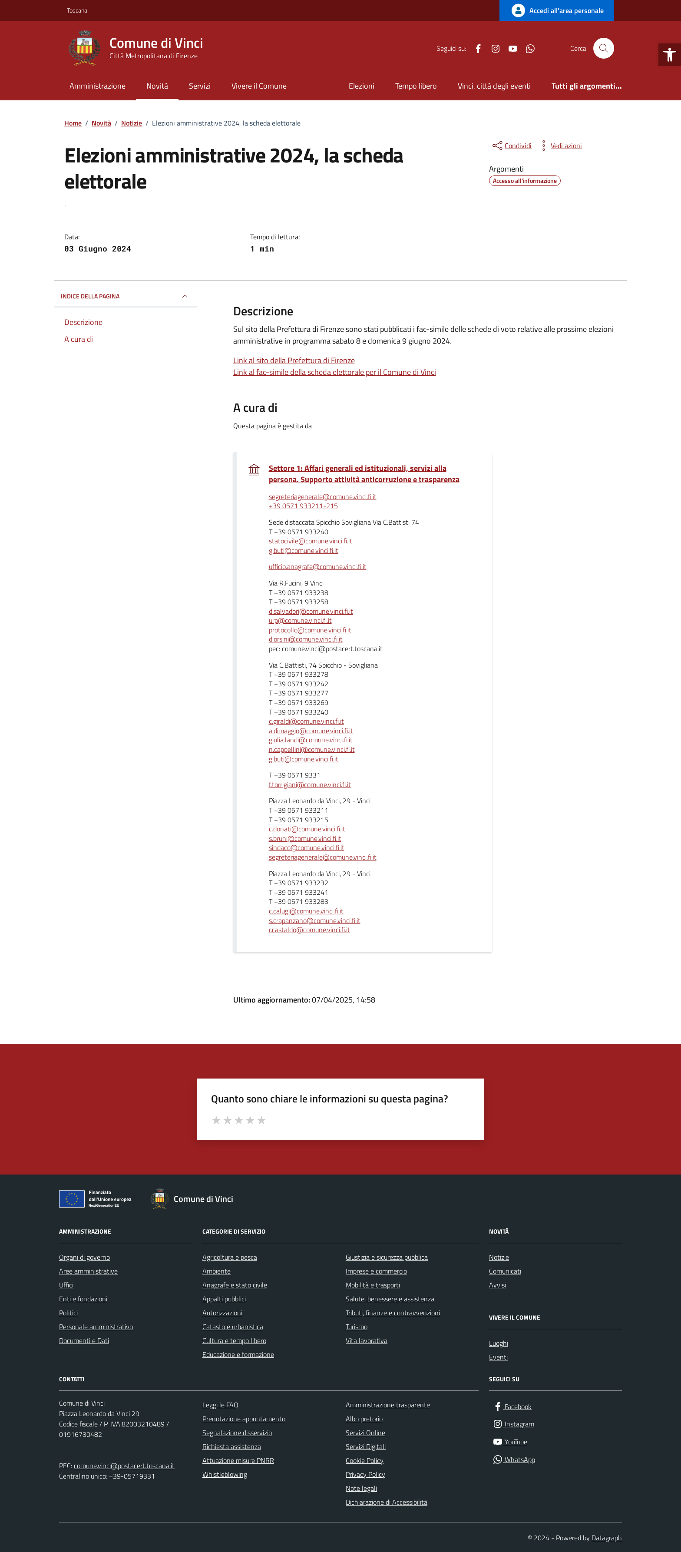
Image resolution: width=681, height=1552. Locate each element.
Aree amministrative (88, 1271)
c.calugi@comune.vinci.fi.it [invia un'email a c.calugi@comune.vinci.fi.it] (306, 911)
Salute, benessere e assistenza (390, 1299)
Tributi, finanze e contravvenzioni (393, 1312)
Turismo (356, 1326)
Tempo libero (416, 86)
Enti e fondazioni (83, 1299)
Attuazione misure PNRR (238, 1460)
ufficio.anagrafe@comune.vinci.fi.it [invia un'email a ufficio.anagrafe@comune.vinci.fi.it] (318, 567)
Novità (157, 86)
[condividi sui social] (511, 145)
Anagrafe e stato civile (234, 1285)
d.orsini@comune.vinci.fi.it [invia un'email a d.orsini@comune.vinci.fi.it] (306, 639)
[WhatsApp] (527, 48)
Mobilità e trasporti (373, 1285)
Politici (68, 1312)
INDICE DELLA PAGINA (125, 296)
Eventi (498, 1357)
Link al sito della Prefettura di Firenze (294, 360)
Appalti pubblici (224, 1299)
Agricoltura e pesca (229, 1257)
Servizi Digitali (366, 1446)
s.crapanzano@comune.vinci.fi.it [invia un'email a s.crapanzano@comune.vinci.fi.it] (314, 921)
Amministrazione (97, 86)
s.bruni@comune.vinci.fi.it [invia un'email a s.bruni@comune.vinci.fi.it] (305, 839)
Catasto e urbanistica (232, 1326)
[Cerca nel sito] (603, 48)
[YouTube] (509, 48)
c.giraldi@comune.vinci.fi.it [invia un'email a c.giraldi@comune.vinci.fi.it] (306, 721)
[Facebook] (474, 48)
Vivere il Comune (259, 86)
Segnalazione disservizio (237, 1432)
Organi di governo (84, 1257)
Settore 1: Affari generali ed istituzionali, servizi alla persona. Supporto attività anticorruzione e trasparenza (365, 474)
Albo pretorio (364, 1418)
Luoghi (498, 1343)
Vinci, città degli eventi (494, 86)
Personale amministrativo (96, 1326)
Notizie (499, 1257)
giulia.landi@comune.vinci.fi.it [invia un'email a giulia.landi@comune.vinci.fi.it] (311, 740)
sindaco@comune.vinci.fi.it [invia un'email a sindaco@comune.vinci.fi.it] (306, 848)
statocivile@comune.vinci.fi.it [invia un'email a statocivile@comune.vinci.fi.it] (310, 541)
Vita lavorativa (366, 1340)
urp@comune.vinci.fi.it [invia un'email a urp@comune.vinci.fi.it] (300, 620)
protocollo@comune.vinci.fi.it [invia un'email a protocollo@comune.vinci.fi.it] (310, 630)
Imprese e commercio (376, 1271)
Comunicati (505, 1271)
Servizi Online (365, 1432)
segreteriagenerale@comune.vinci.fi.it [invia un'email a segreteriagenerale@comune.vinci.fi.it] (323, 497)
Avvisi (497, 1285)
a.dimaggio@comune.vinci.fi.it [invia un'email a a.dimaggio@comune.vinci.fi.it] (311, 731)
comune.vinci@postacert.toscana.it (124, 1465)
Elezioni (361, 86)
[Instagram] (492, 48)
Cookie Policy (364, 1460)
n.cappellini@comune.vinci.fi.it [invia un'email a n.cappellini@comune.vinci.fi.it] (312, 749)
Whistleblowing (224, 1474)
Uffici (66, 1285)
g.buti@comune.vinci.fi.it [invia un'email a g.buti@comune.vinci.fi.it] (303, 551)
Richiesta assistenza (231, 1446)
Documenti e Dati (84, 1340)
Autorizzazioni (222, 1312)
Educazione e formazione (238, 1354)
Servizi (200, 86)
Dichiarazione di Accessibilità (386, 1502)
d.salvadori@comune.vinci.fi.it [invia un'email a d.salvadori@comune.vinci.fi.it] (311, 611)
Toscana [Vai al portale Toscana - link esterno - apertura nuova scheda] (77, 10)
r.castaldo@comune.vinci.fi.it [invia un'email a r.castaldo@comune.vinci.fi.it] (309, 930)
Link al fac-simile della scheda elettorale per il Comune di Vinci (334, 372)
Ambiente (216, 1271)
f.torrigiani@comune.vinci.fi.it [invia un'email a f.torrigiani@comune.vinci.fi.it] (310, 785)
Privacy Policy (365, 1474)
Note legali (361, 1488)
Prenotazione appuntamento (243, 1418)
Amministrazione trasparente (388, 1405)
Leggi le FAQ (220, 1405)
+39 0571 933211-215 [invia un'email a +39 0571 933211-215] (303, 506)
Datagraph (607, 1537)
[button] (669, 54)
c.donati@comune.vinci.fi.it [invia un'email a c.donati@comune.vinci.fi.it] (307, 829)
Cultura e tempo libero (234, 1340)
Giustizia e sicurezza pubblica (387, 1257)
